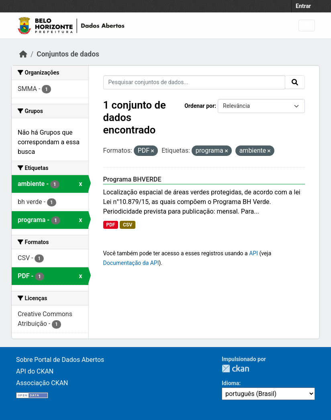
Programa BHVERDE (132, 179)
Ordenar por (199, 106)
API (253, 253)
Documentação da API (131, 263)
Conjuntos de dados (68, 54)
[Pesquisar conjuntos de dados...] (194, 82)
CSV (127, 225)
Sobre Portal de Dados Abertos (60, 359)
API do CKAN (34, 371)
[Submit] (295, 82)
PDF (110, 225)
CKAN (235, 368)
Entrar (303, 6)
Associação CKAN (42, 383)
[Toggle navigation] (306, 25)
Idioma (230, 383)
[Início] (23, 54)
